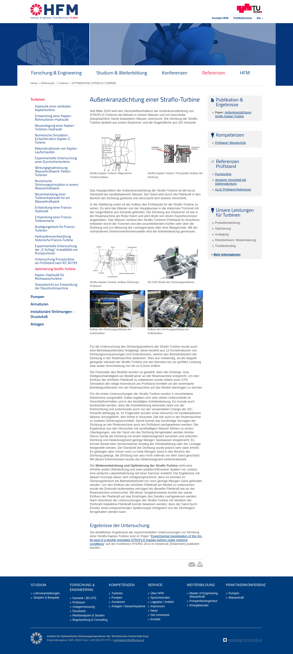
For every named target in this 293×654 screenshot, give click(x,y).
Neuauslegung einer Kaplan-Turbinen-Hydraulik (55, 127)
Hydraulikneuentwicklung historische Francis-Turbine (54, 238)
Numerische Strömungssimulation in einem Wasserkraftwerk (56, 184)
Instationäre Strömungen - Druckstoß (52, 314)
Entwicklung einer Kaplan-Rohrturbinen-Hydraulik (53, 117)
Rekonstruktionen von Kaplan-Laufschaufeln (56, 150)
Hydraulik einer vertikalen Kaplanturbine (53, 108)
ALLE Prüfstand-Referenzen (233, 189)
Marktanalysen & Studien (88, 615)
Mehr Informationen (227, 254)
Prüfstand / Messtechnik (230, 143)
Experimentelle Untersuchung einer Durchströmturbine (56, 159)
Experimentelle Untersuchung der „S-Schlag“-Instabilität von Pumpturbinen (56, 249)
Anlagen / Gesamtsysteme (128, 606)
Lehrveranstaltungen (46, 593)
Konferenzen (174, 72)
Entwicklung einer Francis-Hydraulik (53, 209)
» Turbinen (62, 83)
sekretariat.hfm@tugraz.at (129, 640)
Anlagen (37, 324)
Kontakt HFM (220, 18)
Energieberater (198, 605)
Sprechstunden (160, 597)
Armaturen (39, 304)
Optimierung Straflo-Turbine (55, 268)
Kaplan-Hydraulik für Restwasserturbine (49, 276)
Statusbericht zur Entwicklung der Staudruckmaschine (56, 286)
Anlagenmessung (83, 606)
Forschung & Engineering (56, 72)
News (154, 610)
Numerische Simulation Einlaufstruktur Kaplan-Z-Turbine (53, 138)
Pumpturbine (223, 174)
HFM (245, 72)
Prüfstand (78, 602)
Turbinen (38, 99)
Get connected (159, 615)
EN (258, 18)
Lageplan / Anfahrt (162, 602)
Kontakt (155, 619)
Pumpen (37, 296)
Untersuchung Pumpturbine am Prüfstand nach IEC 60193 (56, 261)
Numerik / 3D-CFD (84, 598)
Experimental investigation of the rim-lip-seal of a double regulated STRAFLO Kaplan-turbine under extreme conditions (146, 540)
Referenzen (213, 72)
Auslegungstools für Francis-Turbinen (55, 228)
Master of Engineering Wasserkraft (203, 595)
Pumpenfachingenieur (203, 601)
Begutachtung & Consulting (89, 619)
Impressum (157, 606)
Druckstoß (79, 611)
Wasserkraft (236, 597)
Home (34, 83)
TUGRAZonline (242, 18)
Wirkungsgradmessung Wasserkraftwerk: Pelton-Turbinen (53, 171)
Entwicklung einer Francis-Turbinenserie (53, 218)
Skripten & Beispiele (46, 597)
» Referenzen (47, 83)
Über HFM (157, 593)
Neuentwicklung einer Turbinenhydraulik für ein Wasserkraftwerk (52, 198)
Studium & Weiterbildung (121, 72)
